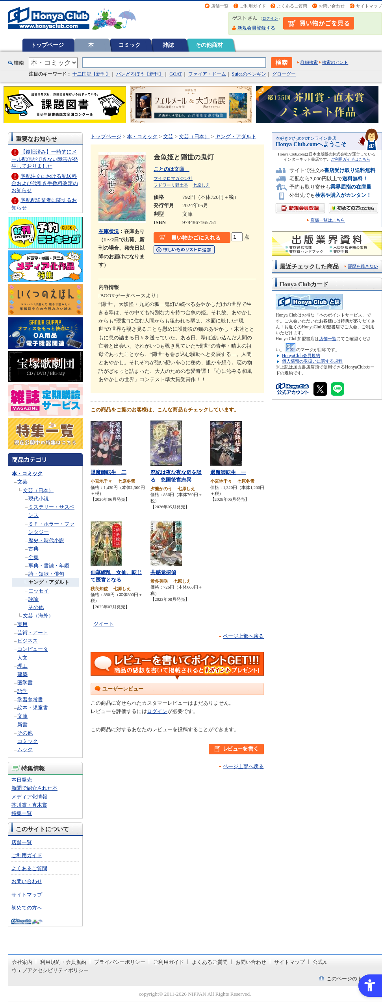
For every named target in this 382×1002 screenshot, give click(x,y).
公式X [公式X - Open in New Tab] (320, 962)
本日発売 (21, 780)
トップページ (47, 45)
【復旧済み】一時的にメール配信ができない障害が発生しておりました (44, 159)
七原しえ (201, 185)
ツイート (103, 624)
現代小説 (38, 499)
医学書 (25, 682)
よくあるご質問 (292, 6)
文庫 (22, 716)
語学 (22, 691)
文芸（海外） (38, 616)
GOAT (175, 74)
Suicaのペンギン (249, 74)
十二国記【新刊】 (91, 74)
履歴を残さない (363, 266)
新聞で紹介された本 (34, 788)
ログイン (270, 18)
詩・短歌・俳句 (46, 574)
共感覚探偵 (163, 572)
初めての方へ (26, 908)
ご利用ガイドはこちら (350, 159)
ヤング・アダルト (48, 582)
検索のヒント (335, 62)
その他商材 (209, 45)
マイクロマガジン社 (173, 178)
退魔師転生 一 (228, 472)
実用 (22, 624)
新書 (22, 725)
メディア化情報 (29, 797)
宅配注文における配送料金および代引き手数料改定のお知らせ (44, 183)
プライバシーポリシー (119, 962)
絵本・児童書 (32, 708)
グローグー (284, 74)
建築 (22, 674)
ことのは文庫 (171, 169)
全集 (33, 557)
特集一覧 (21, 813)
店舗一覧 (219, 6)
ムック (25, 749)
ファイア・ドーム (207, 74)
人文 (22, 658)
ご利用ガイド (253, 6)
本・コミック (27, 473)
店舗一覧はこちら (327, 220)
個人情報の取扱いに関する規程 (312, 361)
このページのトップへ (352, 979)
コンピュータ (32, 649)
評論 (33, 599)
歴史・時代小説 (46, 540)
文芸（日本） (38, 490)
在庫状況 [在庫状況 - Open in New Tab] (108, 231)
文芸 (22, 482)
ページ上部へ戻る (243, 636)
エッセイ (38, 591)
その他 (36, 607)
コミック (130, 45)
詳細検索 (309, 62)
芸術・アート (32, 632)
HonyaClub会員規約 (301, 355)
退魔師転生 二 (108, 472)
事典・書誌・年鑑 (48, 566)
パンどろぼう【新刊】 (139, 74)
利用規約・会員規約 (63, 962)
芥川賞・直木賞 (29, 805)
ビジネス (27, 641)
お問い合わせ (332, 6)
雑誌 (168, 45)
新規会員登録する (256, 28)
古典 (33, 549)
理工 (22, 666)
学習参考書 (30, 699)
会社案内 (22, 962)
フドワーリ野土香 (171, 185)
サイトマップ (369, 6)
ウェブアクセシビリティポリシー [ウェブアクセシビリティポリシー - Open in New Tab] (50, 970)
